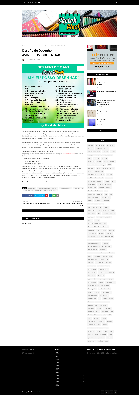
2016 (93, 214)
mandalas (91, 240)
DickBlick (101, 282)
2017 (69, 369)
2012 (69, 385)
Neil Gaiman (105, 312)
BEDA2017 (91, 217)
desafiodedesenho (93, 328)
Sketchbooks (110, 145)
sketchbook (91, 165)
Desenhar (104, 158)
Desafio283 (101, 276)
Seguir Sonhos (92, 233)
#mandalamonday (93, 253)
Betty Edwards (92, 269)
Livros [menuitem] (30, 2)
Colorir (90, 201)
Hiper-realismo (104, 295)
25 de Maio (97, 256)
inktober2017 (102, 210)
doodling (101, 188)
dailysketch (91, 161)
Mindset (99, 308)
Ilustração (91, 204)
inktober (107, 181)
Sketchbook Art (100, 145)
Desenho (90, 148)
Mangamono (103, 305)
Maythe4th (91, 308)
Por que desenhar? (93, 174)
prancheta (101, 338)
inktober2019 (109, 236)
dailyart (99, 161)
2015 (89, 256)
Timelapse (109, 321)
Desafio (90, 191)
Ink (99, 298)
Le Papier (91, 302)
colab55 (105, 325)
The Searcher (92, 321)
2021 (69, 356)
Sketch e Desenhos (106, 155)
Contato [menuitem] (38, 2)
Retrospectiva (99, 171)
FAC (109, 289)
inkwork (90, 334)
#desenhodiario (78, 188)
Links (106, 191)
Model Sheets (107, 308)
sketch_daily (91, 341)
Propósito (105, 152)
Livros (113, 181)
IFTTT (89, 158)
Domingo (108, 184)
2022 (69, 353)
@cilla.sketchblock (69, 154)
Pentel (90, 315)
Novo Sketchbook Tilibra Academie (105, 121)
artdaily (90, 178)
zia (89, 214)
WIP (99, 325)
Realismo (99, 194)
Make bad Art (92, 227)
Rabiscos (90, 145)
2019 (69, 362)
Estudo (97, 220)
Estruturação (102, 289)
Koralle (111, 298)
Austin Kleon (91, 266)
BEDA (109, 165)
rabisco (90, 171)
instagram (91, 155)
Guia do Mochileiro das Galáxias (97, 223)
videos (98, 240)
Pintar (98, 230)
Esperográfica (92, 289)
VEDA (98, 168)
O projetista (99, 204)
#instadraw (38, 190)
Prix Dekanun (98, 315)
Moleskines (91, 194)
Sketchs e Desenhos (109, 161)
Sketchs (106, 148)
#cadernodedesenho (44, 188)
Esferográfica (105, 285)
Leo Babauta (105, 302)
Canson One (102, 272)
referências (91, 181)
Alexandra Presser (107, 256)
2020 (69, 359)
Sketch (112, 168)
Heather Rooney (92, 295)
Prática (104, 230)
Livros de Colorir (93, 305)
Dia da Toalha (92, 282)
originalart (103, 334)
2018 (69, 366)
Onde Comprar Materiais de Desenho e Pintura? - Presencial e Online (106, 102)
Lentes (98, 302)
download (91, 331)
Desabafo (108, 217)
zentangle (111, 210)
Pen (112, 312)
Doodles (97, 201)
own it (110, 334)
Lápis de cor (91, 184)
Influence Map (92, 298)
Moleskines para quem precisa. (107, 91)
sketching (100, 341)
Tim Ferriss (101, 321)
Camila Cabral (92, 272)
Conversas (111, 272)
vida (111, 194)
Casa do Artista (106, 197)
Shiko (89, 318)
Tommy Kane (92, 325)
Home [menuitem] (24, 2)
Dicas (102, 174)
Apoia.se (90, 263)
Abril (99, 214)
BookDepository (103, 269)
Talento (104, 318)
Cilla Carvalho (30, 60)
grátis (105, 331)
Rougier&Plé (107, 315)
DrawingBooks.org (93, 285)
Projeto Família (99, 178)
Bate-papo (100, 217)
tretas (106, 341)
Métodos (99, 181)
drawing (98, 331)
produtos (109, 338)
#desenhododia (28, 190)
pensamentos (92, 338)
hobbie (111, 331)
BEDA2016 (91, 168)
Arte (97, 155)
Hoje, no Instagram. (103, 111)
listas (96, 334)
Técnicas (101, 233)
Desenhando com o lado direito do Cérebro (100, 279)
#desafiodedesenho (65, 188)
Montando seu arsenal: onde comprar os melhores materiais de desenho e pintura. (106, 82)
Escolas (90, 220)
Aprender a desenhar (94, 152)
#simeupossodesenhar (50, 190)
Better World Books (103, 266)
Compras (100, 184)
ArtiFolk (112, 214)
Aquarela (105, 214)
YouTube (106, 207)
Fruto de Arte (105, 201)
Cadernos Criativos (93, 197)
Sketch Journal (92, 188)
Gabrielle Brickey (106, 292)
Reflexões (111, 230)
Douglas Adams (110, 282)
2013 (69, 382)
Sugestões (96, 318)
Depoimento (91, 276)
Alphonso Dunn (92, 259)
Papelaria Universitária (94, 207)
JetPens (105, 298)
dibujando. (104, 328)
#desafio (54, 188)
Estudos (113, 152)
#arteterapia (34, 46)
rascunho (109, 174)
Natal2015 (91, 230)
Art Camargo (99, 263)
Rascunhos (99, 148)
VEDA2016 (105, 168)
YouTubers (109, 233)
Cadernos (96, 158)
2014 (69, 378)
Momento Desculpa (93, 312)
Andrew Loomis (103, 259)
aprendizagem (101, 165)
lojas (106, 194)
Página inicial (25, 46)
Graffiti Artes (98, 191)
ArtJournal (108, 263)
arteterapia (91, 236)
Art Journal (109, 178)
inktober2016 (92, 210)
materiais (108, 188)
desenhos (100, 236)
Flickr (97, 292)
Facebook (91, 292)
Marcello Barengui (103, 227)
